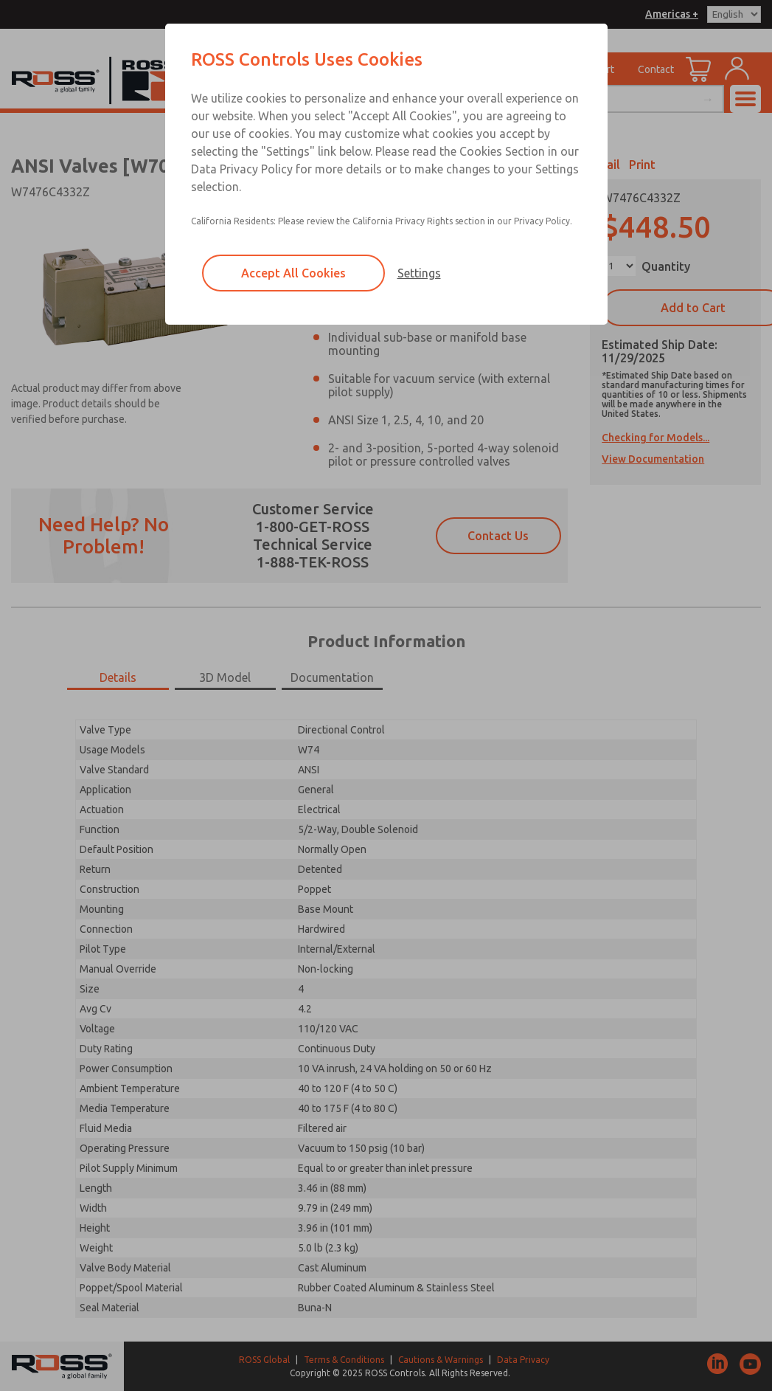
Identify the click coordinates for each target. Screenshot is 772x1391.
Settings (419, 273)
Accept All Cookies (293, 273)
